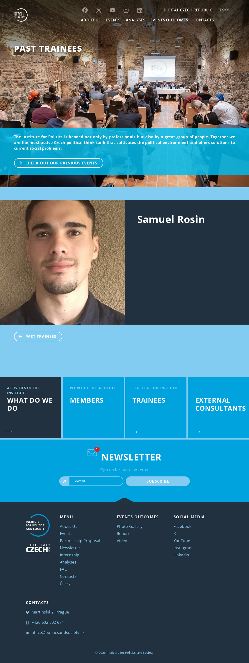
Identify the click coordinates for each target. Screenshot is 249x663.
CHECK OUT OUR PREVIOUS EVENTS (56, 162)
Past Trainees (48, 48)
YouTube (182, 540)
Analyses (136, 20)
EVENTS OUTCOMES (169, 20)
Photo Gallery (129, 526)
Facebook (182, 526)
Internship (69, 555)
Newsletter (70, 547)
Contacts (68, 576)
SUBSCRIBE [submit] (157, 481)
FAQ (63, 569)
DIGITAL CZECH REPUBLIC (188, 10)
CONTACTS (203, 20)
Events (66, 533)
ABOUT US (91, 20)
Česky (223, 10)
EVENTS (113, 20)
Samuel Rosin (171, 219)
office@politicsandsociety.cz (55, 632)
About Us (68, 526)
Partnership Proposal (80, 540)
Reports (124, 533)
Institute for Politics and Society (130, 652)
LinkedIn (181, 555)
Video (122, 540)
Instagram (183, 547)
